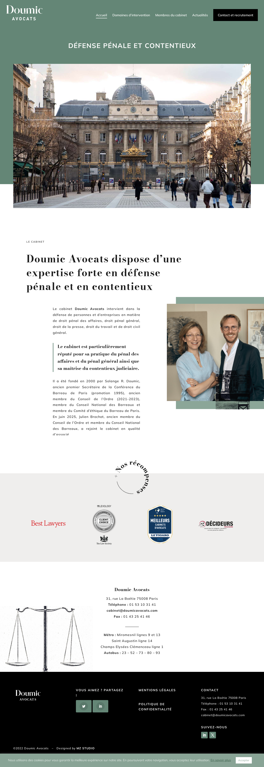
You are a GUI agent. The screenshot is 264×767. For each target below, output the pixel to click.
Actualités (200, 15)
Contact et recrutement (235, 15)
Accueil (101, 15)
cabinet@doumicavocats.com (223, 715)
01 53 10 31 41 (231, 703)
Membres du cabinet (171, 15)
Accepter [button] (243, 760)
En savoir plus (221, 760)
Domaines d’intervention (131, 15)
